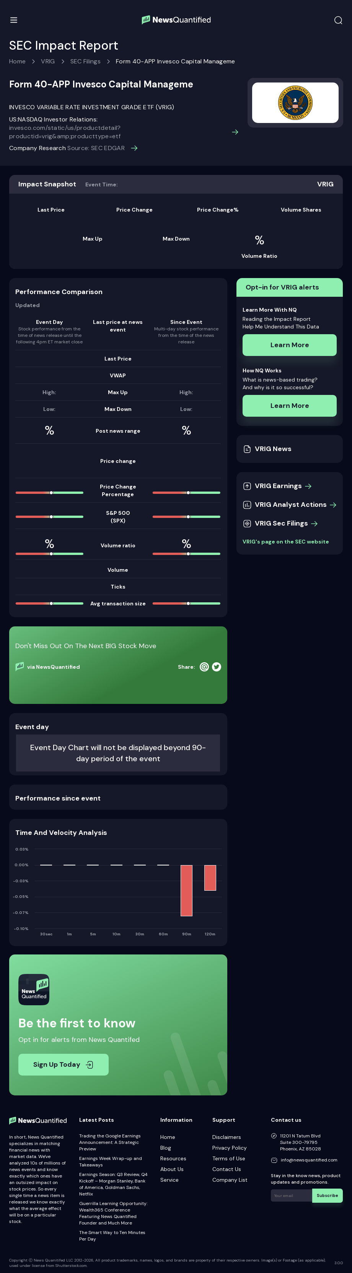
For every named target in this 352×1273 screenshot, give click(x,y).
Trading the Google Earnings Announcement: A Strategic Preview (110, 1142)
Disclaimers (226, 1137)
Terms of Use (228, 1158)
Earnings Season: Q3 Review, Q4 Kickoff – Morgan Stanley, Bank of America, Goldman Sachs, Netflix (113, 1184)
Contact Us (226, 1169)
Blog (165, 1147)
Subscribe (329, 1194)
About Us (172, 1169)
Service (169, 1179)
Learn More (290, 344)
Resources (173, 1158)
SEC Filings (85, 61)
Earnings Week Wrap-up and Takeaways (110, 1161)
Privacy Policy (229, 1147)
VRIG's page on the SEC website (286, 541)
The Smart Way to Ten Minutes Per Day (112, 1235)
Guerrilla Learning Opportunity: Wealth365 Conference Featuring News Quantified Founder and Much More (113, 1213)
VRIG (48, 61)
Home (17, 61)
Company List (230, 1179)
